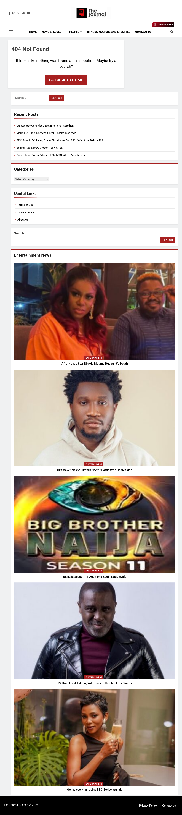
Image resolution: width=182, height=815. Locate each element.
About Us (22, 219)
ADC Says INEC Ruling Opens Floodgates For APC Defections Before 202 (60, 140)
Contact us (143, 31)
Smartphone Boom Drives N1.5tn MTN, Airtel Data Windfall (51, 155)
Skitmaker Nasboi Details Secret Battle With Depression (94, 470)
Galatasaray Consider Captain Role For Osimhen (45, 125)
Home (33, 31)
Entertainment (94, 357)
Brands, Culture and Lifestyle (108, 31)
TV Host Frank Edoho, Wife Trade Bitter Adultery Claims (94, 683)
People (74, 31)
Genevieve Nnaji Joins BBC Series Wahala (94, 789)
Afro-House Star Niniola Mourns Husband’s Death (94, 363)
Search (19, 233)
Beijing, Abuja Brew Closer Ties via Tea (40, 147)
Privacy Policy (25, 212)
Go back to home (66, 80)
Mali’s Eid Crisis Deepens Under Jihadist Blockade (46, 133)
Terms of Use (25, 205)
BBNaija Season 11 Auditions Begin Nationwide (94, 576)
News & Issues (51, 31)
